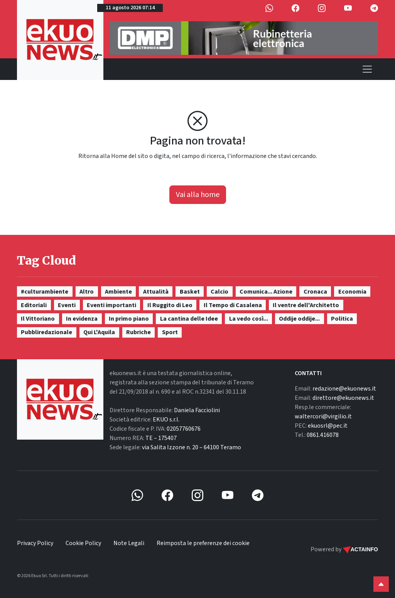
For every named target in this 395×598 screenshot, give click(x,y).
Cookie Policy (83, 543)
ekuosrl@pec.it (328, 425)
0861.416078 (323, 435)
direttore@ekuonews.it (343, 398)
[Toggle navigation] (367, 69)
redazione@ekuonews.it (344, 388)
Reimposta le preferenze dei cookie (203, 543)
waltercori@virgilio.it (323, 416)
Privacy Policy (35, 543)
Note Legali (128, 543)
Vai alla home (197, 194)
